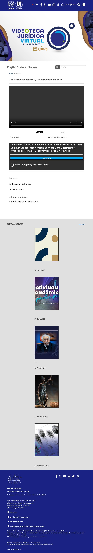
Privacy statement (15, 522)
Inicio (11, 73)
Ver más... (82, 224)
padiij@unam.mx (47, 544)
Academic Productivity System (18, 491)
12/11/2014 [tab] (46, 158)
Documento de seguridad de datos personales (26, 526)
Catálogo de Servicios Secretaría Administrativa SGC (26, 495)
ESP (68, 4)
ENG (73, 4)
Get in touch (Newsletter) (18, 517)
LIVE (35, 4)
